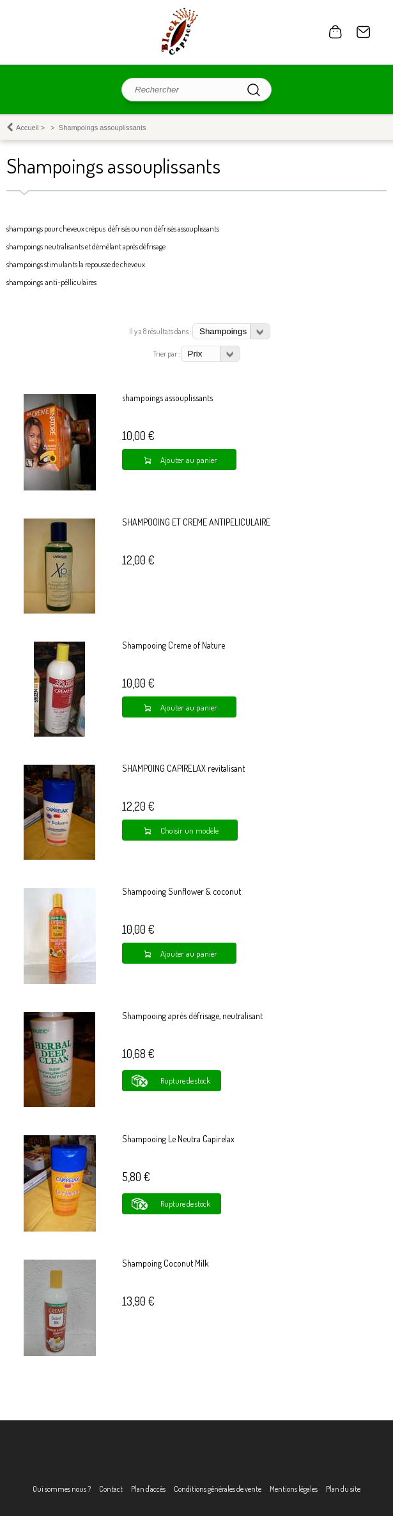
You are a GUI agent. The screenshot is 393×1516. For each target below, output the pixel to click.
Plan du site (343, 1489)
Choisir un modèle (189, 830)
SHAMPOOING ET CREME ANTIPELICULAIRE (196, 522)
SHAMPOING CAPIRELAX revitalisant (183, 768)
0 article (335, 32)
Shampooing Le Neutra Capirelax (178, 1138)
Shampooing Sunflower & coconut (181, 891)
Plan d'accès (148, 1489)
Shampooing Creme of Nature (173, 645)
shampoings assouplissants (167, 397)
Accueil (27, 127)
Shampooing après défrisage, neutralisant (192, 1015)
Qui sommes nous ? (62, 1489)
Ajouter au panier (188, 460)
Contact (363, 32)
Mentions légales (294, 1489)
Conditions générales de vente (217, 1489)
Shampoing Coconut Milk (165, 1263)
